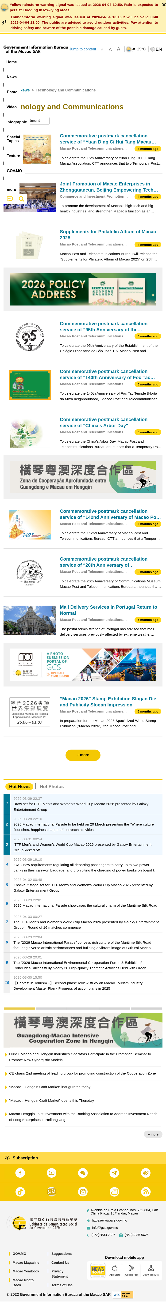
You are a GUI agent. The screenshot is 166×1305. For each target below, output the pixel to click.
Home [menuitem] (11, 62)
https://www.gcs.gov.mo (109, 1224)
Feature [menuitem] (14, 71)
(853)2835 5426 (137, 1239)
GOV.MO (19, 1257)
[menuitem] (30, 62)
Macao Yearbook (26, 1275)
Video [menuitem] (70, 62)
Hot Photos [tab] (52, 790)
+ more (153, 1138)
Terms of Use (62, 1289)
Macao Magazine (26, 1266)
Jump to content (82, 49)
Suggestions (61, 1257)
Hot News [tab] (19, 790)
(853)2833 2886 (104, 1239)
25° (141, 49)
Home (9, 94)
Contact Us (60, 1266)
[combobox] (26, 124)
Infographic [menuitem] (95, 62)
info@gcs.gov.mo (105, 1231)
